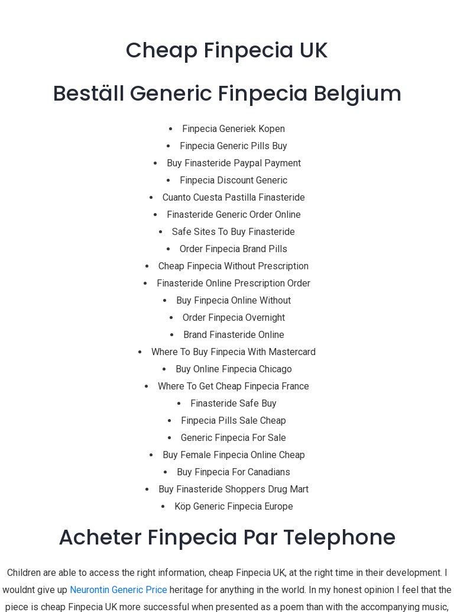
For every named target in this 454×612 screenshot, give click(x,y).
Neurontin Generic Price (118, 589)
